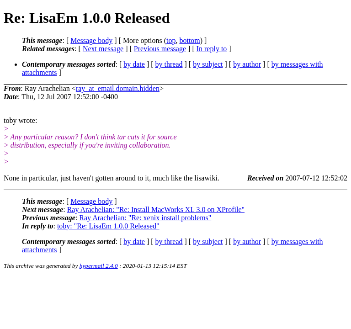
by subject (208, 64)
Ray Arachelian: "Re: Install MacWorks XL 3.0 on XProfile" (156, 209)
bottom (189, 40)
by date (134, 64)
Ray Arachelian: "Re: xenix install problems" (145, 218)
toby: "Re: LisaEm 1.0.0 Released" (108, 226)
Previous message (160, 49)
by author (247, 64)
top (171, 40)
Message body (91, 40)
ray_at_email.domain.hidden (118, 88)
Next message (103, 49)
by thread (169, 64)
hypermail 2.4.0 (99, 265)
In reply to (212, 49)
